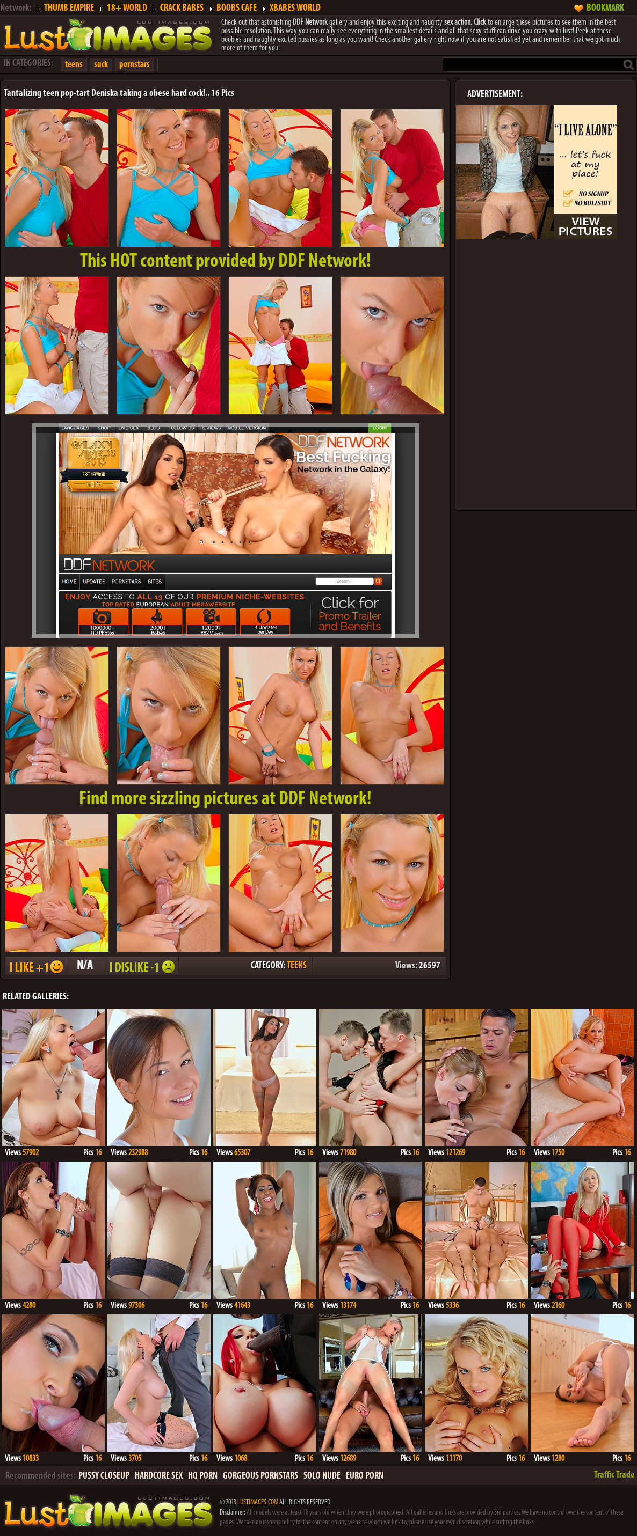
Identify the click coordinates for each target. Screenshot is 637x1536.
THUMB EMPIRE (69, 8)
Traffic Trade (614, 1475)
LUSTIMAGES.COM (257, 1502)
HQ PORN (203, 1476)
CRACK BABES (182, 8)
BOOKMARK (605, 8)
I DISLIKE (140, 966)
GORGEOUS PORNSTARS (260, 1476)
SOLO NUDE (322, 1476)
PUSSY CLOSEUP (103, 1476)
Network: (15, 8)
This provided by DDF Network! (225, 261)
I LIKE (35, 966)
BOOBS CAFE (236, 8)
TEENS (297, 966)
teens (74, 64)
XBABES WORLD (295, 8)
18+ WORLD (127, 8)
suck (101, 64)
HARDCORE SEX (159, 1476)
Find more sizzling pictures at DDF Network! (225, 799)
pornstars (134, 64)
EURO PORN (364, 1476)
